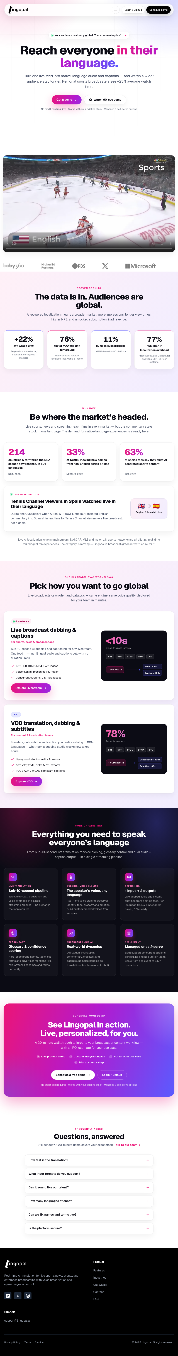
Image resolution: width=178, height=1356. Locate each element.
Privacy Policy (12, 1342)
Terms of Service (34, 1342)
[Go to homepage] (18, 10)
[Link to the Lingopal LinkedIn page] (7, 1295)
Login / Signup (133, 9)
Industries (99, 1278)
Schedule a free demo (73, 1077)
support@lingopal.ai (17, 1321)
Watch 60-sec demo (105, 100)
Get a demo (67, 100)
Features (99, 1270)
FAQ (96, 1299)
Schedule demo (158, 9)
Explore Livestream (31, 691)
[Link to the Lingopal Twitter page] (17, 1295)
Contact (98, 1292)
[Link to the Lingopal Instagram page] (27, 1295)
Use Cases (100, 1285)
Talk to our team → (127, 1147)
